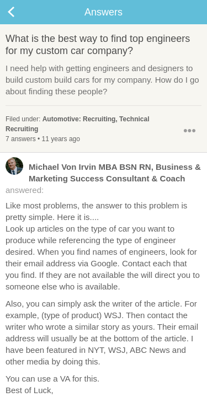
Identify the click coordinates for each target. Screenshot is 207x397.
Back (22, 12)
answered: (103, 178)
